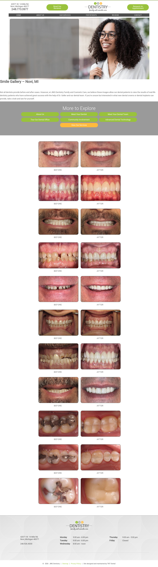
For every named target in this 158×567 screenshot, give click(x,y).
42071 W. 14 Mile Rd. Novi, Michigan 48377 (19, 8)
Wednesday (65, 543)
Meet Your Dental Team (118, 114)
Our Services (65, 15)
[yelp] (82, 556)
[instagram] (89, 556)
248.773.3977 (19, 4)
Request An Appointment (138, 7)
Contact (138, 15)
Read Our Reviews (57, 7)
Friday (112, 540)
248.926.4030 (26, 544)
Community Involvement (79, 119)
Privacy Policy (76, 563)
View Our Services (79, 125)
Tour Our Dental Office (40, 119)
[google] (74, 556)
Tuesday (63, 540)
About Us (40, 15)
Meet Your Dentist (79, 114)
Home (18, 15)
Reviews (115, 15)
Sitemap (65, 563)
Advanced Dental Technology (118, 119)
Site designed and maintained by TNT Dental (99, 563)
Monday (63, 537)
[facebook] (67, 556)
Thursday (113, 537)
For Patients (91, 15)
